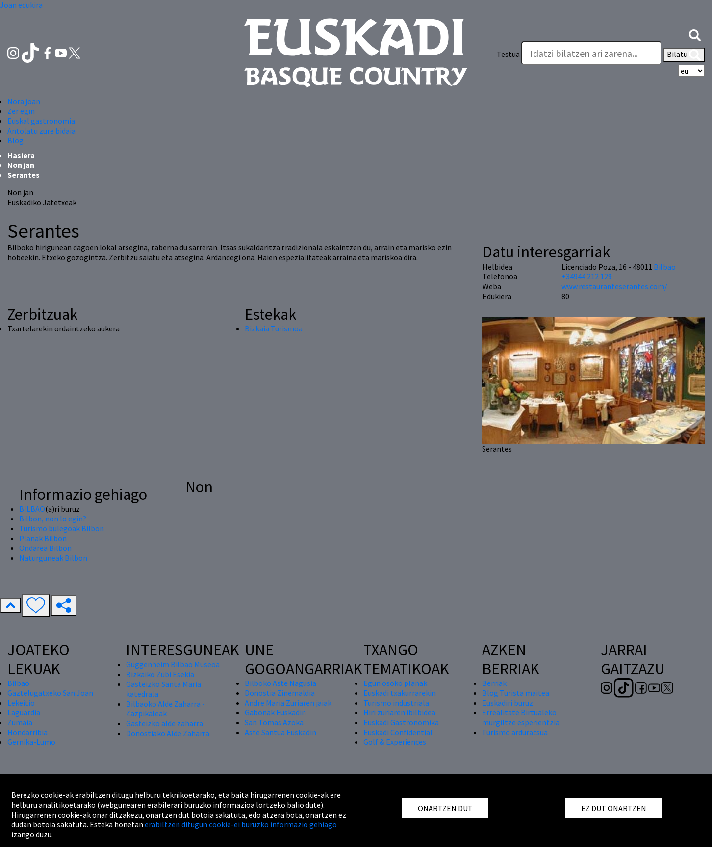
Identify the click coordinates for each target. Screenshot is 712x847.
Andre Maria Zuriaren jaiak (288, 703)
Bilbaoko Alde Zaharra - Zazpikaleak (165, 708)
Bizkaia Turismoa (274, 328)
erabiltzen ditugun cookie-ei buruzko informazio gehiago (241, 824)
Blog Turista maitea (515, 693)
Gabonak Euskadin (275, 712)
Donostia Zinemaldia (280, 693)
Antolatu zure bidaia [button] (41, 131)
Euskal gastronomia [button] (41, 121)
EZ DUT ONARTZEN (613, 808)
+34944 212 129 (586, 276)
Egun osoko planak (395, 683)
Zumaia (19, 722)
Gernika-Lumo (31, 742)
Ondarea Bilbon (45, 548)
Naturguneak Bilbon (53, 558)
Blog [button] (15, 140)
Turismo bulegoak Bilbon (61, 528)
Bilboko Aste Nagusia (280, 683)
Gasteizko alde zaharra (164, 723)
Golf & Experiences (394, 742)
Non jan (20, 165)
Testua (508, 54)
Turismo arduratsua (515, 732)
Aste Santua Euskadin (280, 732)
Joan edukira (21, 5)
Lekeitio (21, 703)
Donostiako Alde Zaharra (167, 733)
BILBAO (32, 509)
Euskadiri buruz (507, 703)
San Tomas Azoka (274, 722)
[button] (695, 34)
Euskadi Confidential (397, 732)
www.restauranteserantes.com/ (614, 286)
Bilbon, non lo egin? (52, 518)
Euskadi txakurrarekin (399, 693)
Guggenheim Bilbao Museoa (173, 664)
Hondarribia (27, 732)
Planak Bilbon (43, 538)
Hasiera (21, 155)
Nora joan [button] (23, 101)
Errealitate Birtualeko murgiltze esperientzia (520, 717)
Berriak (494, 683)
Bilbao (665, 267)
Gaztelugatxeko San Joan (50, 693)
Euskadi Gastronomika (401, 722)
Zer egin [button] (21, 111)
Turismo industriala (396, 703)
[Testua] (591, 53)
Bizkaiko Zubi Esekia (160, 674)
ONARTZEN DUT (445, 808)
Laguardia (23, 712)
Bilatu (684, 55)
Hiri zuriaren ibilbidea (399, 712)
